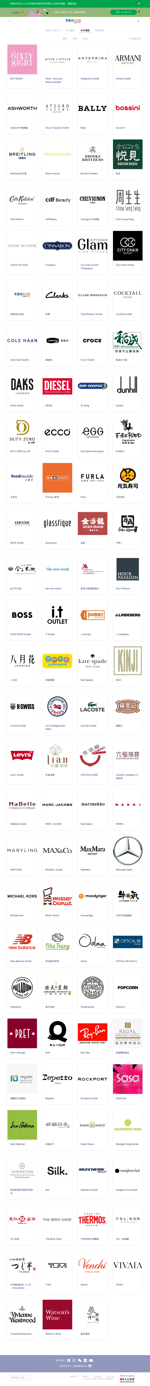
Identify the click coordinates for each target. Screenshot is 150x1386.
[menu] (10, 21)
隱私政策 (98, 1376)
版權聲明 (73, 1376)
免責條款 (85, 1376)
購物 (65, 38)
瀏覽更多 (72, 3)
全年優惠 (84, 30)
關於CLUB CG (53, 30)
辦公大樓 (110, 1376)
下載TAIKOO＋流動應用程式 (75, 1366)
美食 (75, 38)
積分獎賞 (99, 30)
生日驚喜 (70, 30)
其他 (85, 38)
